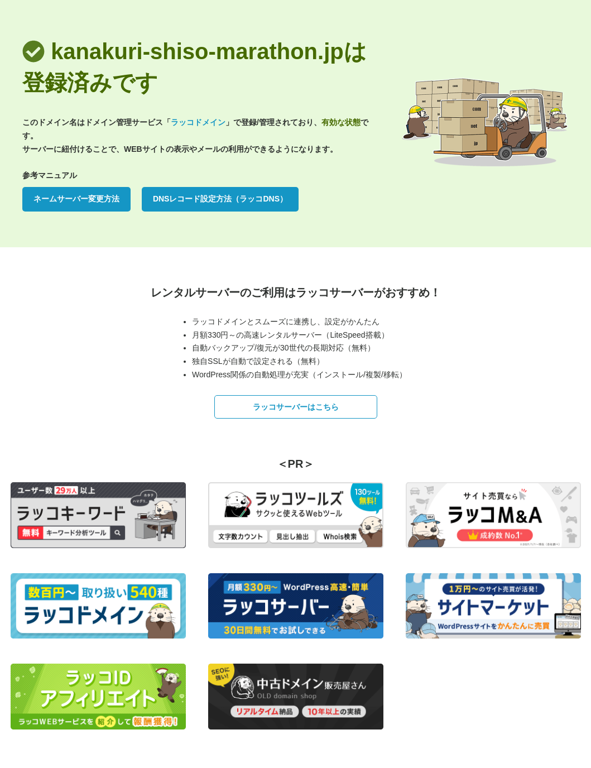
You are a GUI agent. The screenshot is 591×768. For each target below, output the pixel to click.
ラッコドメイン (198, 122)
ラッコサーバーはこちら (296, 406)
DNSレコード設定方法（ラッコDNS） (220, 198)
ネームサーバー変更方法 (76, 198)
